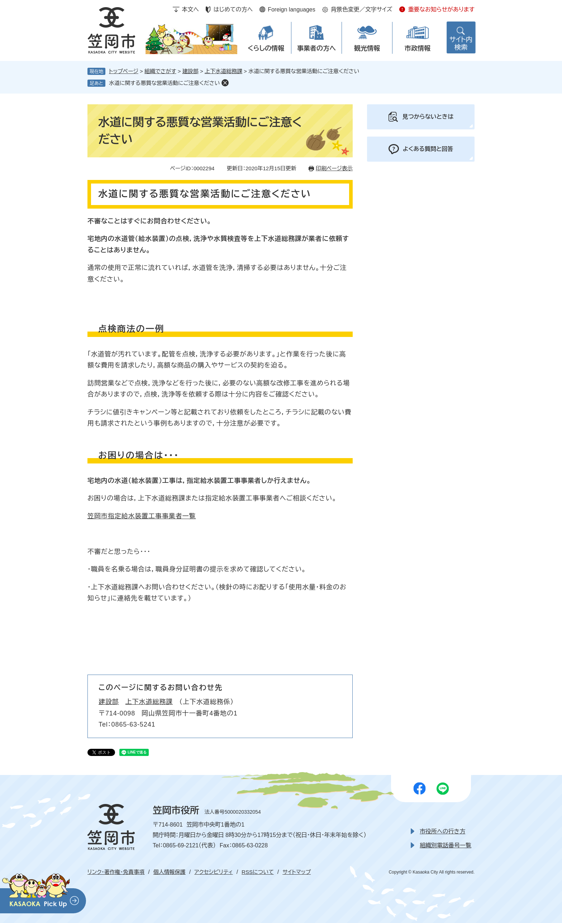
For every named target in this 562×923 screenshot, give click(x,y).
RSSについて (258, 872)
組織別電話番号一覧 (445, 845)
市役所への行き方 (442, 831)
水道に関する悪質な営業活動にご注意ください (164, 83)
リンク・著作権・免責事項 (115, 872)
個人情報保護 (169, 872)
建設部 (190, 71)
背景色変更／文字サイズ (361, 9)
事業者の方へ (316, 48)
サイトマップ (296, 872)
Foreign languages (291, 9)
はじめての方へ (233, 9)
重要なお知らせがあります (441, 9)
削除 (225, 82)
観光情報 (367, 48)
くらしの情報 (266, 48)
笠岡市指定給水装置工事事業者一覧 (141, 516)
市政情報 (417, 48)
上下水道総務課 (223, 71)
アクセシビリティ (213, 872)
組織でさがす (160, 71)
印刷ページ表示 (334, 168)
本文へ (190, 9)
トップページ (123, 71)
